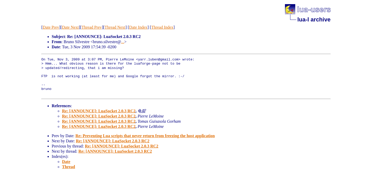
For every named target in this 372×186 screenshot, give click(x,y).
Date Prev (51, 27)
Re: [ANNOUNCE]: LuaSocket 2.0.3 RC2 (98, 111)
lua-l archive (313, 19)
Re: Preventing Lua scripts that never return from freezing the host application (145, 136)
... (122, 42)
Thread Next (115, 27)
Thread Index (162, 27)
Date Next (70, 27)
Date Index (138, 27)
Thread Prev (91, 27)
